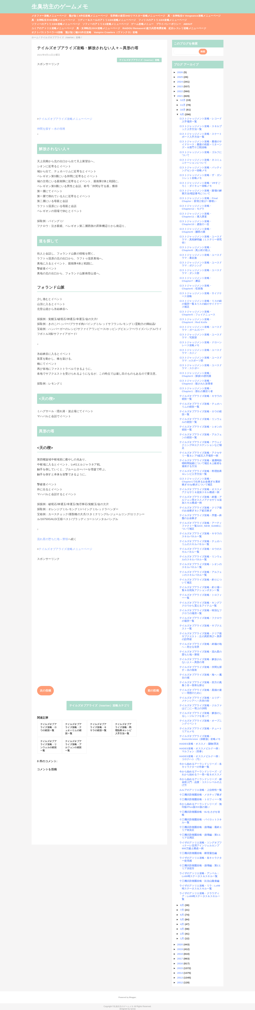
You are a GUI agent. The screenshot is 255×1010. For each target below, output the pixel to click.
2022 (180, 91)
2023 (180, 86)
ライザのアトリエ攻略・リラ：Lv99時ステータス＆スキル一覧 (199, 887)
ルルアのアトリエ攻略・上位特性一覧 (200, 789)
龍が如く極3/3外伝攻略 (78, 32)
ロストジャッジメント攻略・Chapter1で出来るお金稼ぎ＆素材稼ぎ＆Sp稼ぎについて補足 (199, 481)
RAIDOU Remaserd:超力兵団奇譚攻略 (144, 28)
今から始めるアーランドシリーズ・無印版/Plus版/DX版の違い (200, 805)
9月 (182, 114)
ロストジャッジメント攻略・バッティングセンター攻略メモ (200, 169)
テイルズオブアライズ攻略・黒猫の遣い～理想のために (200, 691)
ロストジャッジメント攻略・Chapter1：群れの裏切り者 (196, 390)
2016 (180, 963)
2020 (180, 944)
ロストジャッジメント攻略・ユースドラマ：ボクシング (200, 264)
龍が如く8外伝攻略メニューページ (88, 15)
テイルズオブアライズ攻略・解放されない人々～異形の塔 (200, 661)
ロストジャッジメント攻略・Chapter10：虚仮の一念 (195, 223)
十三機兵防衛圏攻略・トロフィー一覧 (200, 799)
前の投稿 (153, 690)
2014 (180, 972)
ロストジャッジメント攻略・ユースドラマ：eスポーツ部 (200, 359)
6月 (182, 914)
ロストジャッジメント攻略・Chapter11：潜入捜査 (195, 215)
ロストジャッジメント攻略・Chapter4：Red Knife (195, 321)
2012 (180, 982)
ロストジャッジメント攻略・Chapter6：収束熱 (195, 287)
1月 (182, 938)
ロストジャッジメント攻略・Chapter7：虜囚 (195, 279)
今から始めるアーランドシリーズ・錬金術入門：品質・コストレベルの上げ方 (200, 782)
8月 (182, 905)
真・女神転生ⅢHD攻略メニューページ (53, 20)
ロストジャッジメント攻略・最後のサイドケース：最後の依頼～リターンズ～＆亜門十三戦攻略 (200, 144)
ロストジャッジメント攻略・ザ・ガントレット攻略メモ (200, 176)
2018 (180, 953)
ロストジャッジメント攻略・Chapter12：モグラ (195, 207)
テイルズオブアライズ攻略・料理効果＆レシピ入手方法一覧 (200, 472)
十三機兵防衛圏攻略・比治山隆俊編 (199, 881)
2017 (180, 958)
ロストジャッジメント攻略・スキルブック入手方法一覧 (200, 127)
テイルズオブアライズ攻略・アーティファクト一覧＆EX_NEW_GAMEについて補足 (200, 525)
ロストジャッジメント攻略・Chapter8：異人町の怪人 (195, 249)
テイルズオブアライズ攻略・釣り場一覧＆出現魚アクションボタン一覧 (200, 589)
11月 (183, 105)
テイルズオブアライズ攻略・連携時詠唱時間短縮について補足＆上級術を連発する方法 (200, 463)
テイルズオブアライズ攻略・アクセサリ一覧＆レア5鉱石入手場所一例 (200, 454)
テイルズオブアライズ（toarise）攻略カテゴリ (99, 705)
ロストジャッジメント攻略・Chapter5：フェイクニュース (197, 313)
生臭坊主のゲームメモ (60, 6)
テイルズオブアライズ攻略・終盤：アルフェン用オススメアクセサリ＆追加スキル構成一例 (200, 499)
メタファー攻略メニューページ (49, 15)
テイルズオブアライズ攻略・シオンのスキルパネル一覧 (200, 565)
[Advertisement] (99, 88)
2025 (180, 77)
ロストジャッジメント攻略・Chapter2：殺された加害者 (196, 382)
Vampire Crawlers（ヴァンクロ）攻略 (116, 32)
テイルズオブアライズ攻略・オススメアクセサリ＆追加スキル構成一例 (200, 491)
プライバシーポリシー (168, 24)
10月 (183, 109)
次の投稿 (45, 690)
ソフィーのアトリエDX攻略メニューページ (56, 24)
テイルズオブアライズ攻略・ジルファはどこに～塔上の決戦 (200, 707)
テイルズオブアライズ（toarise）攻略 (139, 60)
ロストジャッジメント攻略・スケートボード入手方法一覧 (200, 135)
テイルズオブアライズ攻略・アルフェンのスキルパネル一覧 (200, 573)
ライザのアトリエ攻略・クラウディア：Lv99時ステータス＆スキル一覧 (199, 896)
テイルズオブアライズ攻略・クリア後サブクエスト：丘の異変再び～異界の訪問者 (200, 636)
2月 (182, 933)
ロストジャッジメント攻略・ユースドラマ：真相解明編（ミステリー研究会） (200, 239)
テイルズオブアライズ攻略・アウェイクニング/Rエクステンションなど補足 (200, 445)
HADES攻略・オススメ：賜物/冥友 (199, 743)
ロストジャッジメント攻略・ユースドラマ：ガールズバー (200, 328)
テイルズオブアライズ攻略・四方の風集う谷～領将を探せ (200, 684)
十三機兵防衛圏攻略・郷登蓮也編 (198, 853)
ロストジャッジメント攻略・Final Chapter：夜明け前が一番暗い (198, 199)
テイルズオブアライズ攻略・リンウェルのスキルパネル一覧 (200, 558)
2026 (180, 72)
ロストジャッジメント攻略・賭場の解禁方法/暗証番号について (200, 192)
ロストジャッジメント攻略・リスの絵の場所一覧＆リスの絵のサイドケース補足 (200, 304)
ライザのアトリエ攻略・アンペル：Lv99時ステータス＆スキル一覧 (199, 875)
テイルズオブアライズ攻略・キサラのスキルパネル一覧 (200, 535)
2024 (180, 81)
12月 (183, 100)
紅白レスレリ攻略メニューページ (187, 28)
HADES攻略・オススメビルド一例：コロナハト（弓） (200, 758)
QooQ (133, 1009)
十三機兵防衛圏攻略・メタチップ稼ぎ (200, 794)
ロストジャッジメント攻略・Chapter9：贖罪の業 (195, 230)
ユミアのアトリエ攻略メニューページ (53, 28)
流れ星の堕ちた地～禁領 (52, 539)
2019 (180, 949)
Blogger (132, 997)
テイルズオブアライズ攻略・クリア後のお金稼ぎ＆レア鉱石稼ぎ (200, 509)
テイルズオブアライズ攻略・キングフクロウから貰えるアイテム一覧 (200, 604)
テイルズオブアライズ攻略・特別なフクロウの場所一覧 (200, 612)
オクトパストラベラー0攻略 (47, 32)
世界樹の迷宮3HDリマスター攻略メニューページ (137, 15)
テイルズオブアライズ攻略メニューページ (65, 118)
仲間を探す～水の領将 (51, 128)
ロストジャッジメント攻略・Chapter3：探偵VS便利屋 (195, 374)
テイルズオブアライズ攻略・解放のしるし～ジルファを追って (200, 714)
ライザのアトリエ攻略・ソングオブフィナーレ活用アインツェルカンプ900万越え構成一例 (200, 845)
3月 (182, 928)
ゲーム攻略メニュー (142, 24)
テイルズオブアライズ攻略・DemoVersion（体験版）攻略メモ (200, 737)
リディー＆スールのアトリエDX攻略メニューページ (107, 20)
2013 (180, 977)
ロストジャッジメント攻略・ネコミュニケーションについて (200, 161)
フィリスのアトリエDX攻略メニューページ (162, 20)
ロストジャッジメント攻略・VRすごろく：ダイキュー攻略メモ (199, 184)
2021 (180, 96)
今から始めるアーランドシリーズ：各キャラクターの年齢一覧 (200, 765)
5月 (182, 919)
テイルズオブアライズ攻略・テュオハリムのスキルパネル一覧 (200, 543)
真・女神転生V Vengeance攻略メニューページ (194, 15)
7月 (182, 909)
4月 (182, 924)
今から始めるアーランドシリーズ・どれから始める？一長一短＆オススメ (200, 773)
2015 (180, 968)
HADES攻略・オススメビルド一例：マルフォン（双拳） (200, 750)
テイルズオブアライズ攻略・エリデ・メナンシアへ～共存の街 (200, 699)
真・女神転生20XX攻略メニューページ (98, 28)
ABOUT (187, 24)
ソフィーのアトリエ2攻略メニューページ (105, 24)
